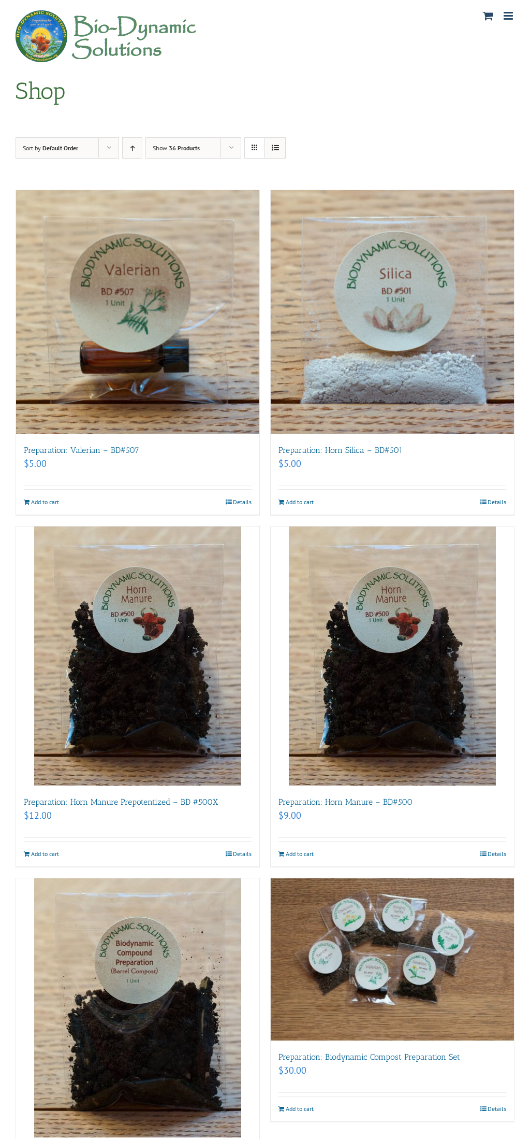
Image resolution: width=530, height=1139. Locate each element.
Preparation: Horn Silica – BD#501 (340, 450)
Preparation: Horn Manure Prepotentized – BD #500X (121, 802)
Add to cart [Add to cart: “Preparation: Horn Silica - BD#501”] (300, 502)
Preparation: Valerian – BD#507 (81, 450)
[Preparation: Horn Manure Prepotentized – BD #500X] (137, 656)
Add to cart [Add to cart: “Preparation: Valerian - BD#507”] (45, 502)
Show (176, 148)
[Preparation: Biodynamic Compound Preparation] (137, 1007)
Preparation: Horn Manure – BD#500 (345, 802)
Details (242, 502)
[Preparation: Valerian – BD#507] (137, 312)
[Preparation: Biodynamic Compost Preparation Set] (392, 959)
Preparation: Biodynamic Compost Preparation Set (369, 1057)
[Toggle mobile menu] (509, 15)
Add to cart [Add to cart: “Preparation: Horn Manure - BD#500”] (300, 854)
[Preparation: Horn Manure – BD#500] (392, 656)
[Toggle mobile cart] (488, 15)
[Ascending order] (132, 148)
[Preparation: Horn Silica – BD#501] (392, 312)
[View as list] (275, 148)
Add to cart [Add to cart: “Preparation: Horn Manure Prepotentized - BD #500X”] (45, 854)
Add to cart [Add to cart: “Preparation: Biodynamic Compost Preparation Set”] (300, 1109)
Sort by (50, 148)
